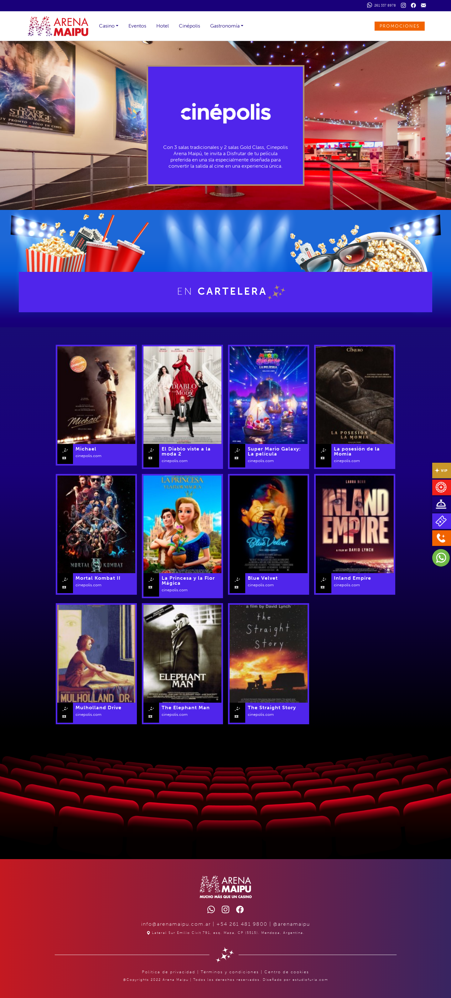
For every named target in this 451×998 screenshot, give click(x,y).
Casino (107, 26)
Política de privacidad (168, 972)
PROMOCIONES (400, 26)
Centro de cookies (286, 972)
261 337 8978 (381, 5)
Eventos (137, 26)
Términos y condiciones (230, 972)
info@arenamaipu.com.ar (176, 924)
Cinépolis (189, 26)
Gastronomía (225, 26)
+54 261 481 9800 (241, 924)
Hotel (162, 26)
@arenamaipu (291, 924)
